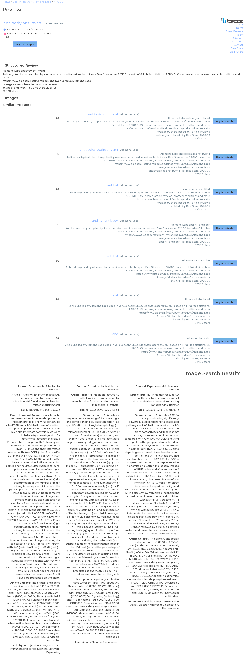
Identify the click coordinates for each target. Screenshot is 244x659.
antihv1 (112, 185)
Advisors (238, 38)
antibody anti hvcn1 (103, 114)
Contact (238, 44)
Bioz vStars (236, 51)
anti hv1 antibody (105, 221)
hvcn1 (113, 295)
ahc (115, 334)
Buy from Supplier (25, 44)
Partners (237, 41)
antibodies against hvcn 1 (98, 150)
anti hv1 (112, 256)
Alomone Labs (54, 23)
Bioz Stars (237, 48)
